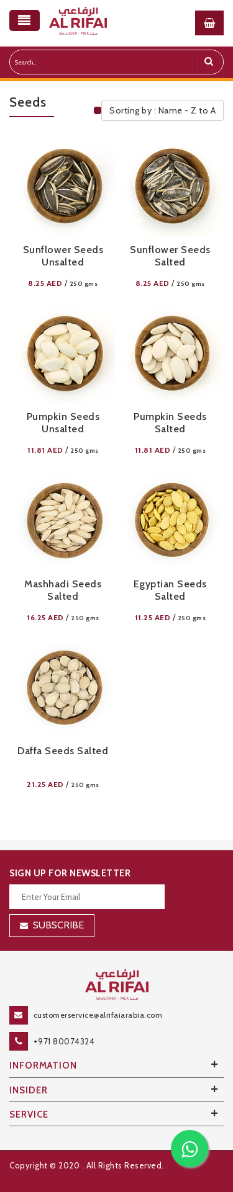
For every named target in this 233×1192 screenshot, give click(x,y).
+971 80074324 (64, 1041)
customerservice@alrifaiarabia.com (98, 1015)
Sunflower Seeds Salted (170, 256)
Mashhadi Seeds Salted (62, 590)
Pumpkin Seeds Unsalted (63, 423)
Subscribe (58, 925)
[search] (208, 62)
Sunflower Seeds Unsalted (63, 256)
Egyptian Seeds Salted (170, 590)
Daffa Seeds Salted (62, 751)
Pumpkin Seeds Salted (170, 423)
